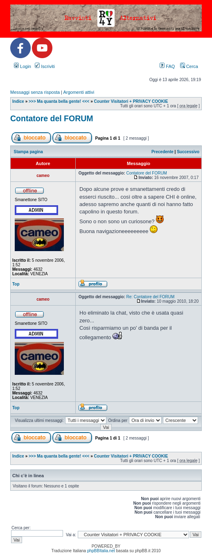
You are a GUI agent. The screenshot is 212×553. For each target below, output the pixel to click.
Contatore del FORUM (51, 118)
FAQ (167, 66)
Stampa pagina (28, 152)
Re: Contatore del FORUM (150, 297)
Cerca (189, 66)
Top (16, 284)
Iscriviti (45, 66)
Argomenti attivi (78, 92)
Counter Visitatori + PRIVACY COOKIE (131, 101)
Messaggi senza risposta (35, 92)
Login (22, 66)
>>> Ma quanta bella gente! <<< (59, 101)
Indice (18, 101)
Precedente (162, 152)
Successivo (188, 152)
